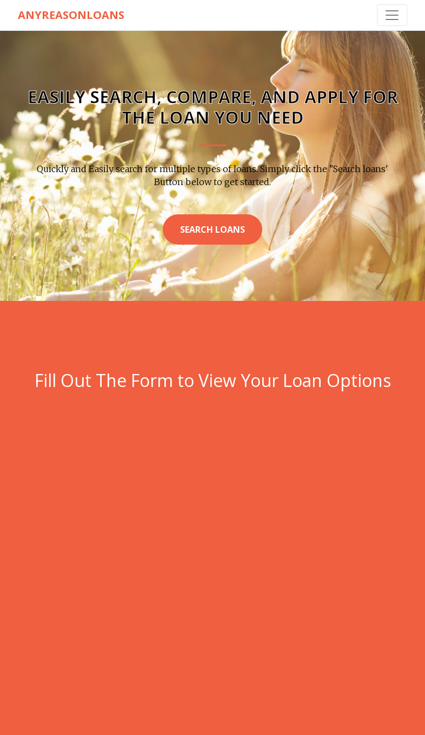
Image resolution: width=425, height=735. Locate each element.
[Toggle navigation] (392, 15)
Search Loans (212, 229)
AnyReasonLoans (71, 15)
